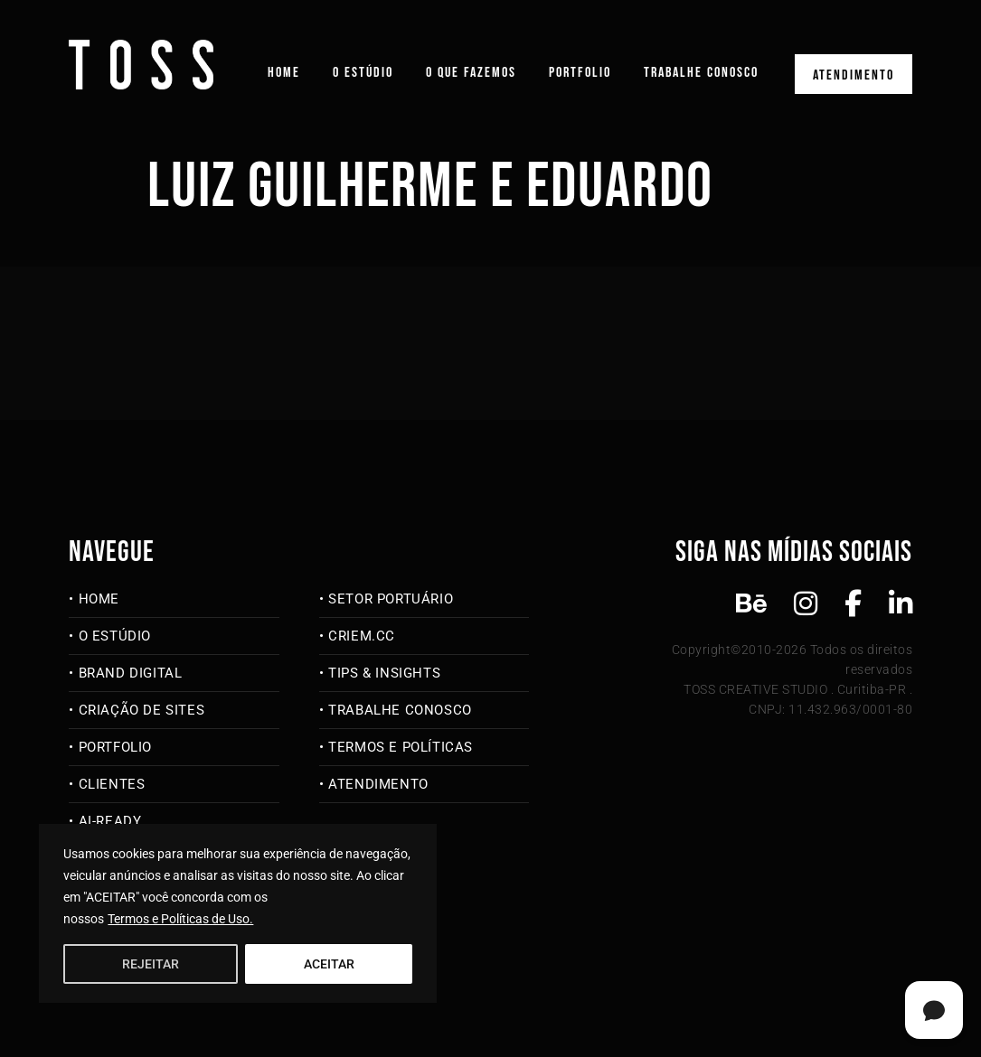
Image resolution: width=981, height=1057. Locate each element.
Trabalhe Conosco (701, 72)
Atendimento (853, 75)
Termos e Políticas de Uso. (180, 919)
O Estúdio (363, 72)
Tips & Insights (384, 673)
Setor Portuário (390, 599)
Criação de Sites (142, 710)
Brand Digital (131, 673)
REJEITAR (150, 964)
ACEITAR (329, 964)
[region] (238, 913)
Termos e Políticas (400, 747)
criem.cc (361, 636)
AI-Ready (110, 821)
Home (284, 72)
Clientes (112, 784)
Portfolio (580, 72)
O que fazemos (471, 72)
